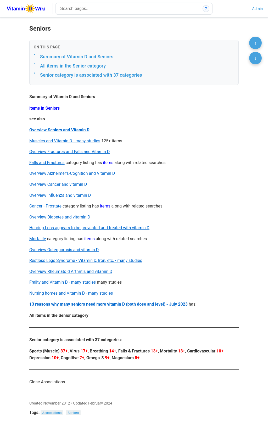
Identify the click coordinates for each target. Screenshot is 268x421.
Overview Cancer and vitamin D (58, 184)
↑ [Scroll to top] (255, 43)
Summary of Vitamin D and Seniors (76, 56)
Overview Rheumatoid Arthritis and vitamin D (70, 271)
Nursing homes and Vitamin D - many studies (71, 293)
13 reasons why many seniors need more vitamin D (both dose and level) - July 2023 (108, 304)
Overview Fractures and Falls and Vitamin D (69, 151)
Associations (52, 413)
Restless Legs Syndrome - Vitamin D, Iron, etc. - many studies (85, 260)
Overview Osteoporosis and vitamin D (64, 249)
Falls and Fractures (47, 162)
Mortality (37, 238)
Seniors (73, 413)
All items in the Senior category (73, 66)
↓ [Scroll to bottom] (255, 58)
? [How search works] (206, 9)
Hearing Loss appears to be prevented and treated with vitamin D (89, 227)
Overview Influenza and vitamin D (60, 195)
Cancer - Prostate (45, 206)
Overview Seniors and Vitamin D (59, 129)
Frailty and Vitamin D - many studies (62, 282)
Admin (257, 9)
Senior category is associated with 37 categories (91, 75)
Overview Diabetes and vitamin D (59, 217)
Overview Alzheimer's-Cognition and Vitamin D (72, 173)
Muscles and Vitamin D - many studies (64, 140)
